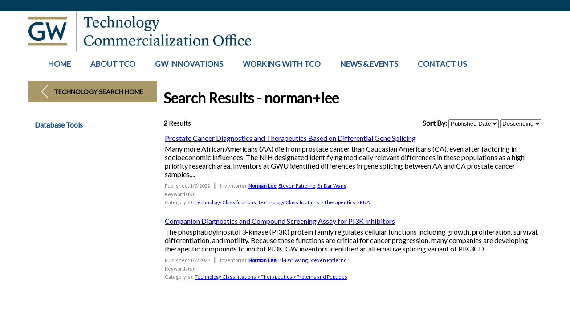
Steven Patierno (296, 186)
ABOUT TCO (112, 64)
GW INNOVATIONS (189, 64)
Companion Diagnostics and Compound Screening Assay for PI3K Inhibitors (280, 221)
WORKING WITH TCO (282, 64)
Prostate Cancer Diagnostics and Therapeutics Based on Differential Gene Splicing (290, 138)
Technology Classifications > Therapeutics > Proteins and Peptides (271, 277)
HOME (59, 64)
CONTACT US (442, 64)
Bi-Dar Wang (331, 186)
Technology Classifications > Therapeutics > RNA (314, 202)
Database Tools (59, 124)
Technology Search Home (98, 91)
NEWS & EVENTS (369, 64)
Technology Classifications (225, 202)
